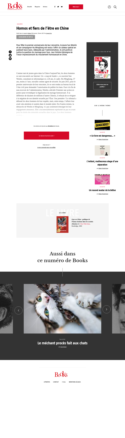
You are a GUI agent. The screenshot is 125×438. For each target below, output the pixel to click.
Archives (45, 6)
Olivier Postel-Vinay (103, 139)
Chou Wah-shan (85, 224)
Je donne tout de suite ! (46, 136)
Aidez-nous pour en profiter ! (102, 86)
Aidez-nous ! (76, 7)
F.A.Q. (64, 382)
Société (20, 24)
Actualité (29, 6)
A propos (47, 382)
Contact (56, 382)
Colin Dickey (63, 347)
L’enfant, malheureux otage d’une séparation (102, 163)
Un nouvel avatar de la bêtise (102, 190)
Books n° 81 (30, 33)
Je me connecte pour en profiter (46, 147)
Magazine (37, 6)
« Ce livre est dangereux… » (102, 135)
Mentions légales (75, 382)
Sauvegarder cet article (25, 37)
